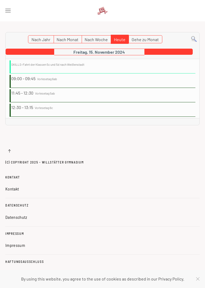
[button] (8, 10)
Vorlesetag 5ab (45, 93)
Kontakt (12, 177)
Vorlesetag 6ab (47, 79)
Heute (119, 39)
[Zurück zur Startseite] (102, 10)
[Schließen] (198, 279)
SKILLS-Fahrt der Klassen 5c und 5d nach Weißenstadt (47, 64)
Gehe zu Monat (145, 39)
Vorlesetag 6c (44, 108)
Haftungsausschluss (24, 261)
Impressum (14, 233)
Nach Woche (96, 39)
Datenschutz (17, 205)
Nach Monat (67, 39)
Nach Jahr (40, 39)
